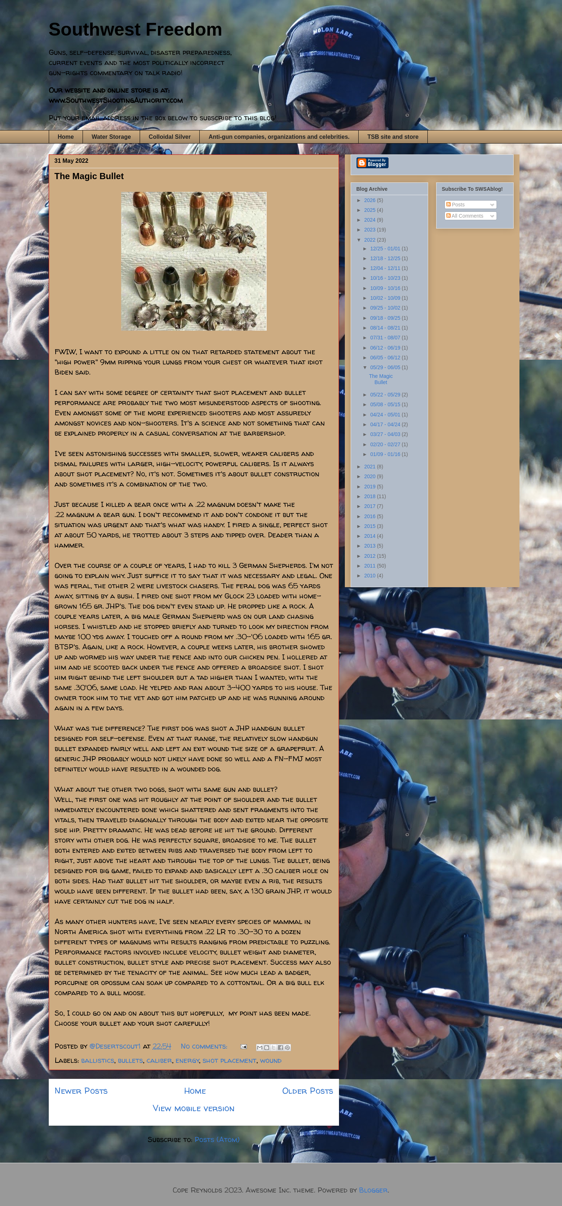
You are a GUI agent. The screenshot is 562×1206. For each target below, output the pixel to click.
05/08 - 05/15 (386, 404)
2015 (370, 526)
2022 (370, 240)
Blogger (373, 1190)
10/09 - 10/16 (386, 288)
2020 (370, 476)
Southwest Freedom (136, 29)
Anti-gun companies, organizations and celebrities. (279, 137)
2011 (370, 566)
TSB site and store (392, 137)
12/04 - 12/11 (386, 268)
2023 (370, 230)
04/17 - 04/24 (386, 424)
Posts (455, 204)
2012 (370, 556)
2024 (370, 220)
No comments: (205, 1046)
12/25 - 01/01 (386, 248)
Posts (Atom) (217, 1139)
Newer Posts (81, 1091)
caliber (159, 1060)
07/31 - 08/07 (386, 337)
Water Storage (111, 137)
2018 (370, 496)
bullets (130, 1060)
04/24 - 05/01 (386, 415)
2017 (370, 506)
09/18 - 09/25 (386, 318)
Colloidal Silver (170, 137)
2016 (370, 516)
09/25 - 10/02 (386, 308)
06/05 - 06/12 (386, 357)
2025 (370, 210)
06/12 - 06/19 (386, 348)
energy (187, 1060)
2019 (370, 486)
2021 (370, 466)
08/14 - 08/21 (386, 328)
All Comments (464, 216)
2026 (370, 200)
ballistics (97, 1060)
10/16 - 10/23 (386, 278)
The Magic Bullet (89, 176)
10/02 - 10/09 (386, 298)
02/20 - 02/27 (386, 444)
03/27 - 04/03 (386, 434)
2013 (370, 546)
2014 (370, 536)
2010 (370, 575)
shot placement (229, 1060)
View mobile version (194, 1108)
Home (66, 137)
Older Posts (307, 1091)
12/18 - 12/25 (386, 258)
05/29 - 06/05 (386, 367)
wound (271, 1060)
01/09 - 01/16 (386, 454)
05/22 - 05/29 (386, 395)
